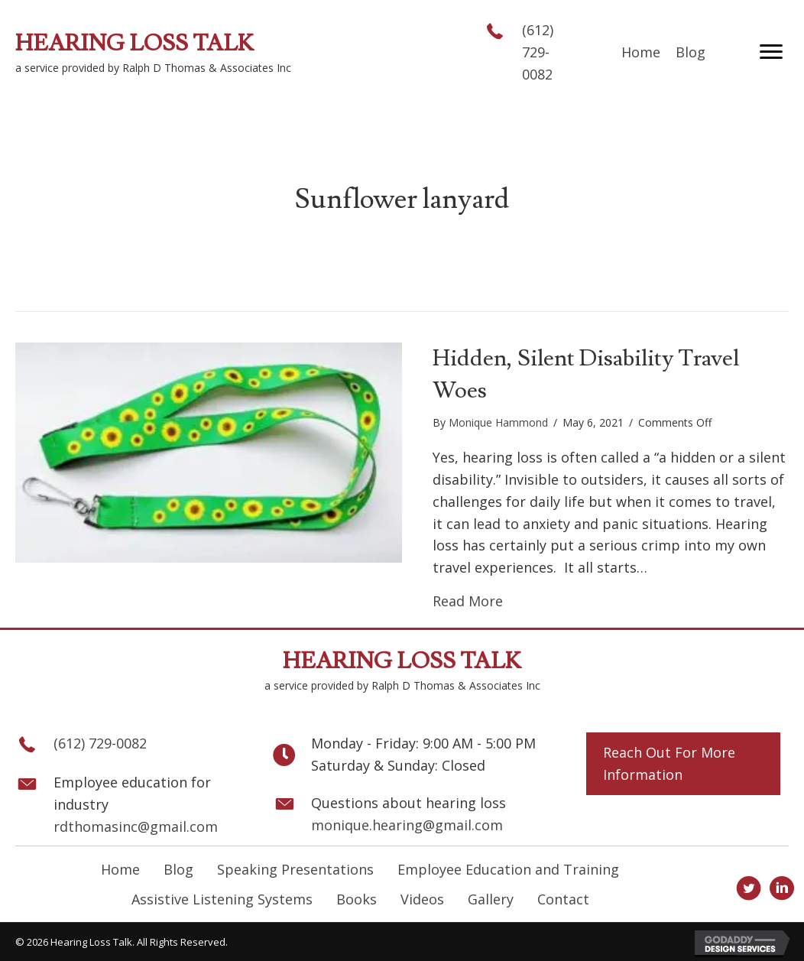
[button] (771, 52)
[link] (641, 52)
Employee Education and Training (508, 869)
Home (120, 869)
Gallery (491, 899)
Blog (178, 869)
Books (356, 899)
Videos (422, 899)
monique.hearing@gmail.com (407, 825)
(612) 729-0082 (537, 52)
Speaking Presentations (295, 869)
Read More (468, 601)
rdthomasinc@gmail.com (135, 826)
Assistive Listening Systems (222, 899)
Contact (563, 899)
